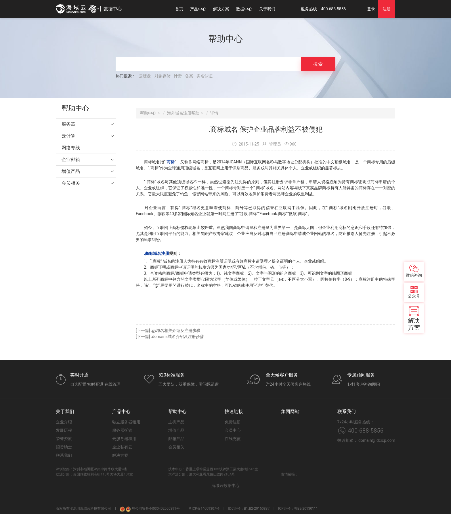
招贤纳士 (64, 447)
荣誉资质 (64, 438)
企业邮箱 (71, 159)
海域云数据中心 (225, 485)
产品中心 (198, 9)
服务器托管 (122, 430)
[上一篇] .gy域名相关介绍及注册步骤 (168, 330)
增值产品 (71, 171)
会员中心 (233, 430)
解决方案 (221, 9)
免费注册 (233, 422)
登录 (371, 9)
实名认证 (204, 76)
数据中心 (244, 9)
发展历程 (64, 430)
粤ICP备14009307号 (204, 509)
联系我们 (64, 455)
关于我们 (267, 9)
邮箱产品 (176, 438)
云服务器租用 (124, 438)
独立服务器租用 (126, 422)
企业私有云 (122, 447)
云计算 (68, 136)
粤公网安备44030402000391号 (152, 509)
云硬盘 (145, 76)
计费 (178, 76)
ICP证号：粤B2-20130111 (298, 509)
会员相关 (71, 183)
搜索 (318, 64)
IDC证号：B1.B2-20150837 (249, 509)
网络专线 (71, 147)
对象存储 (162, 76)
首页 (179, 9)
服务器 (68, 124)
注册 (387, 9)
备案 (189, 76)
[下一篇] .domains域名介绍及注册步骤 (170, 336)
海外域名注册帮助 (183, 113)
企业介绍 (64, 422)
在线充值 (233, 438)
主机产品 (176, 422)
